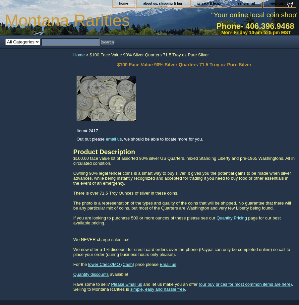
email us (114, 139)
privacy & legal (209, 3)
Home (79, 54)
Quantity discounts (91, 274)
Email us (168, 264)
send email (246, 3)
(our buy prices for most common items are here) (245, 284)
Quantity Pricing (231, 217)
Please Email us (126, 284)
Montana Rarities (67, 20)
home (123, 3)
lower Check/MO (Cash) (111, 264)
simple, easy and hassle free (157, 289)
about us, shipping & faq (162, 3)
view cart (277, 3)
